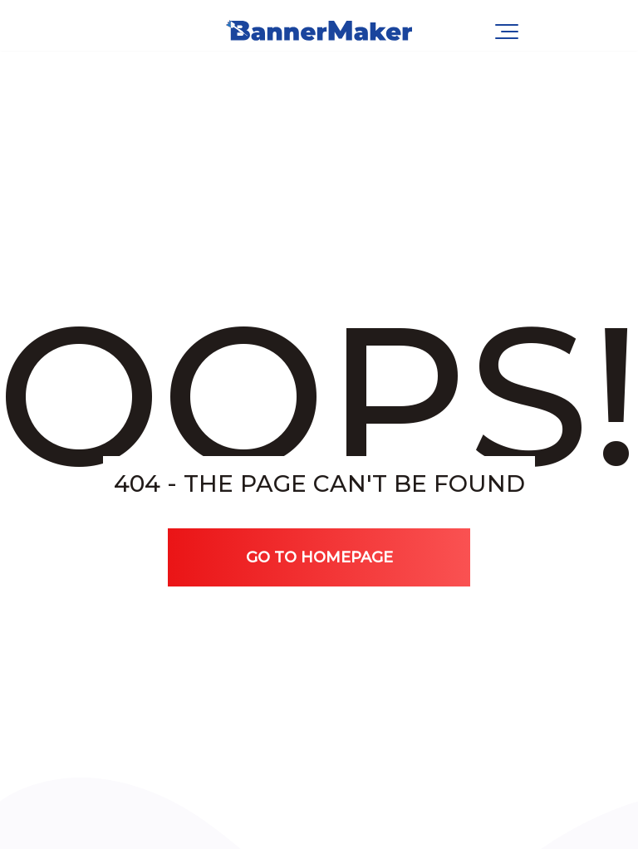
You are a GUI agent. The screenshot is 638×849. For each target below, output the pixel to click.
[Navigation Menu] (507, 31)
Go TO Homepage (319, 557)
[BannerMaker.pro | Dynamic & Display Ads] (319, 31)
